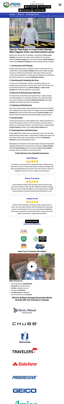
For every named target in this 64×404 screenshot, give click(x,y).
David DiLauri (32, 158)
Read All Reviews (32, 221)
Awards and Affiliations (32, 224)
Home (12, 14)
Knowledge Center (32, 14)
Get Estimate (30, 7)
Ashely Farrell (32, 199)
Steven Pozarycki (32, 178)
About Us (21, 14)
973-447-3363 (44, 7)
